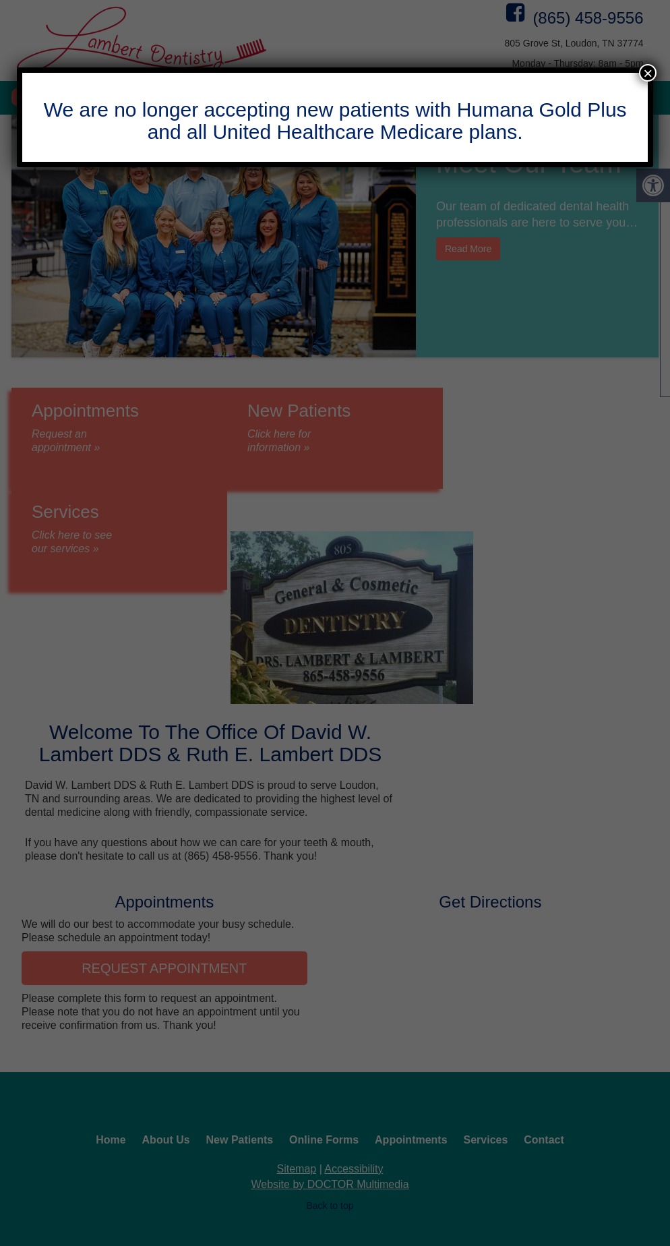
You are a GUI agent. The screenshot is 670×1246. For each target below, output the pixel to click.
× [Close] (647, 73)
